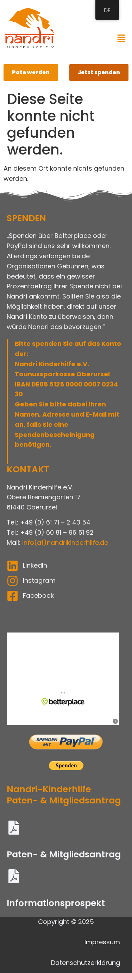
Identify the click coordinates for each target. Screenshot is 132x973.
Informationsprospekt (56, 903)
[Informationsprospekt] (14, 877)
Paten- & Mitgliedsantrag (64, 854)
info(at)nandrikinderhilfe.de (65, 542)
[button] (121, 39)
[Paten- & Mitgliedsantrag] (14, 829)
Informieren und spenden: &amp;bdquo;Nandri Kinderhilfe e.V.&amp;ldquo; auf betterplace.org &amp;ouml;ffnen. (66, 678)
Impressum (102, 942)
